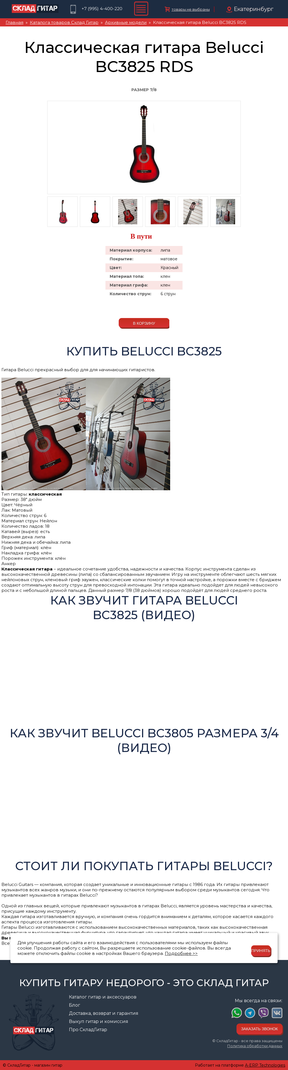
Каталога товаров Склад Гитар (64, 22)
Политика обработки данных (254, 1046)
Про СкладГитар (88, 1029)
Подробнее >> (181, 953)
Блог (74, 1005)
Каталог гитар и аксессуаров (102, 997)
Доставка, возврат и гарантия (103, 1013)
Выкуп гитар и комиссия (98, 1021)
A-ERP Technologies (265, 1065)
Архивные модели (126, 22)
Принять (260, 950)
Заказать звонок (259, 1029)
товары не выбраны (191, 9)
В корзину (144, 323)
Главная (14, 22)
